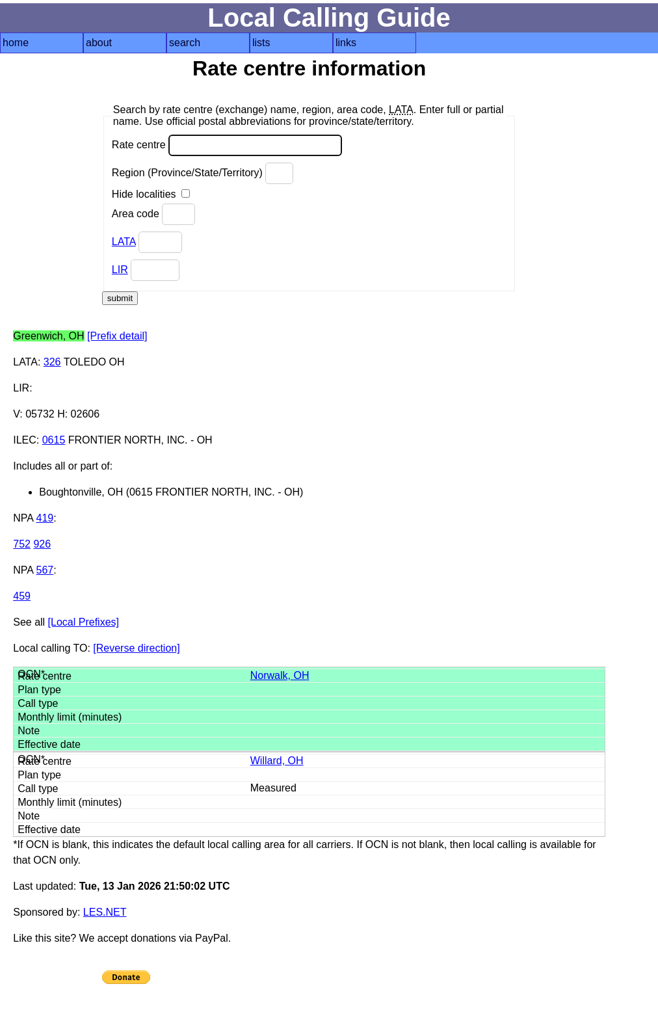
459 (22, 596)
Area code (153, 214)
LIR (120, 269)
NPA (23, 518)
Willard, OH (277, 760)
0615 (54, 439)
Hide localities (151, 194)
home (16, 42)
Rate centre (227, 145)
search (184, 42)
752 (22, 544)
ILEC (24, 439)
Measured (273, 787)
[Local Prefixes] (83, 622)
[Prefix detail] (117, 335)
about (99, 42)
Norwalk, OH (279, 675)
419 (45, 518)
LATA (124, 241)
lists (261, 42)
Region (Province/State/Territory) (203, 173)
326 (52, 361)
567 (45, 570)
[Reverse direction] (136, 648)
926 (42, 544)
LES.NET (105, 912)
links (346, 42)
